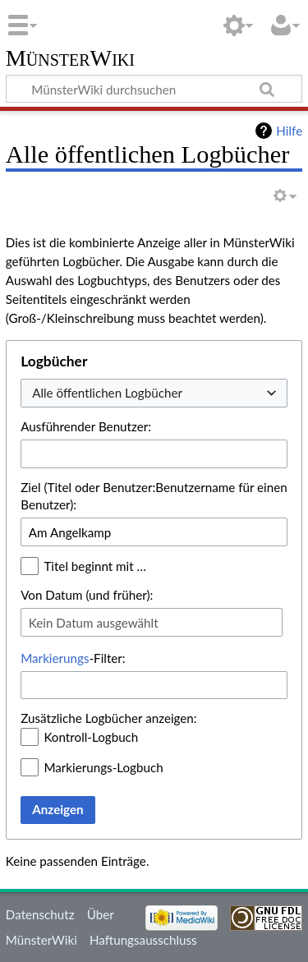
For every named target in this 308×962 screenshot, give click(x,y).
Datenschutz (40, 914)
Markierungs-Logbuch (103, 767)
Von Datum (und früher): (87, 594)
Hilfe (289, 130)
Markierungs (55, 658)
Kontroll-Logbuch (91, 737)
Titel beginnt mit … (95, 566)
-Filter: (73, 658)
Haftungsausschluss (143, 939)
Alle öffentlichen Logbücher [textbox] (107, 392)
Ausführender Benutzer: (86, 426)
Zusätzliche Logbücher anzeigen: (108, 718)
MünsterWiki (70, 59)
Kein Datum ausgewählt (94, 622)
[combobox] (154, 393)
